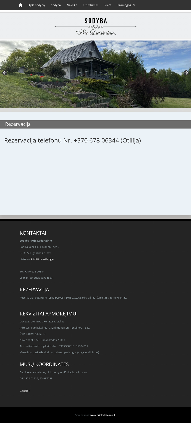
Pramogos (124, 5)
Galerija (72, 5)
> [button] (186, 73)
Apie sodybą (36, 5)
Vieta (108, 5)
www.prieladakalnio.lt (102, 415)
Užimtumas (90, 5)
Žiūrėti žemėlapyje (42, 259)
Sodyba (56, 5)
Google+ (25, 391)
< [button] (5, 73)
